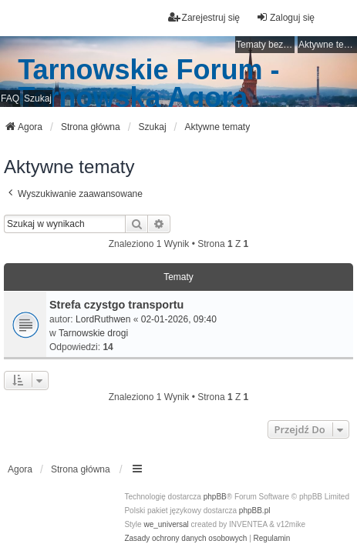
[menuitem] (185, 539)
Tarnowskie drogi (93, 333)
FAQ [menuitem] (10, 98)
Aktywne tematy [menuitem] (327, 44)
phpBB (215, 496)
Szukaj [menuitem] (38, 98)
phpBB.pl (255, 510)
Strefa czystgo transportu (116, 305)
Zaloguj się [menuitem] (285, 17)
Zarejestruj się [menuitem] (204, 17)
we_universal (165, 524)
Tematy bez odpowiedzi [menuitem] (265, 44)
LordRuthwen (103, 319)
